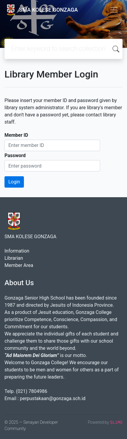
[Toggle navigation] (113, 10)
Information (16, 251)
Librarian (13, 258)
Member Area (18, 265)
